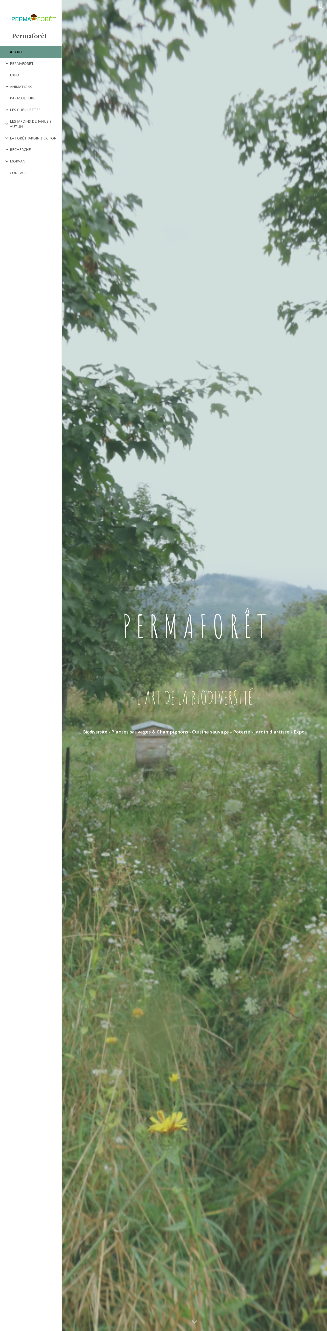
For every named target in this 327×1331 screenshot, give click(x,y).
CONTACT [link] (18, 172)
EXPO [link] (14, 74)
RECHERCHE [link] (20, 149)
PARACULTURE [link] (22, 97)
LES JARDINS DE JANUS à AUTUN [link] (30, 124)
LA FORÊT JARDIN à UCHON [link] (33, 138)
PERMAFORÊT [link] (22, 63)
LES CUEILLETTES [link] (25, 109)
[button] (321, 7)
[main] (194, 658)
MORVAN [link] (17, 161)
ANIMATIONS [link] (21, 86)
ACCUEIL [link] (17, 51)
